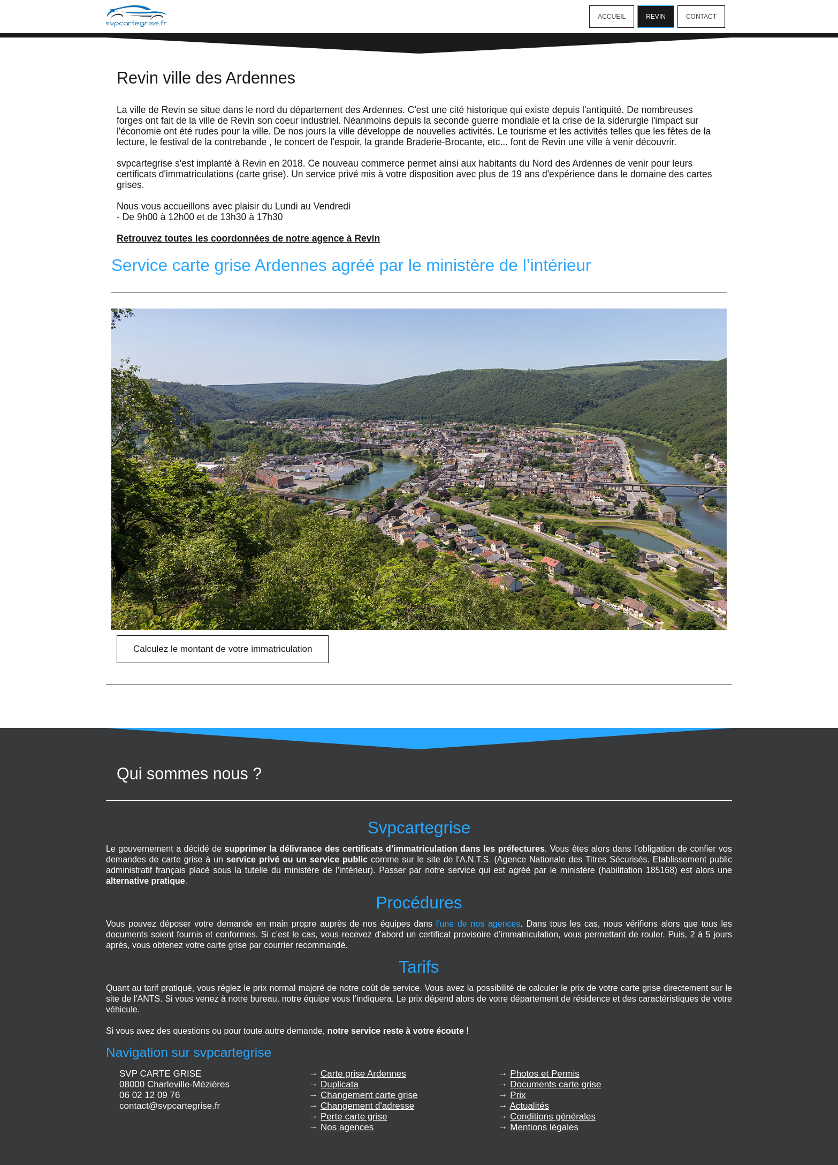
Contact (701, 16)
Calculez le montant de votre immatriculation (222, 649)
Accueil (612, 16)
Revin (656, 16)
